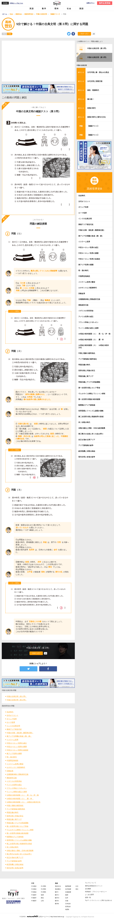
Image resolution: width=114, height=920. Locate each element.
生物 (66, 901)
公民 (42, 901)
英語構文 (58, 889)
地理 (42, 895)
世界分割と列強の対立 (15, 816)
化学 (66, 898)
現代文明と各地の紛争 (15, 868)
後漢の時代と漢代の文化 (96, 117)
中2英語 (33, 889)
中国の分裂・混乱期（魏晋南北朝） (20, 733)
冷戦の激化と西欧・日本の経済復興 (20, 850)
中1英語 (33, 886)
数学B (57, 903)
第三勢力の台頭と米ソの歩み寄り (19, 854)
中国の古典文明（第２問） (17, 700)
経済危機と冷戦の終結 (15, 864)
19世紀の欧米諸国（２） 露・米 (20, 798)
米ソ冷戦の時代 (12, 847)
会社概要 (88, 889)
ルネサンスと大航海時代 (16, 767)
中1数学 (33, 895)
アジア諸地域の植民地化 (16, 809)
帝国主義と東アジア (14, 819)
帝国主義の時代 (12, 812)
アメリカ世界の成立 (14, 785)
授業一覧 (88, 897)
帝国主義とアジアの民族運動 (17, 823)
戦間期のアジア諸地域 (15, 837)
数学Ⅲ (57, 898)
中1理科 (43, 886)
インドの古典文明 (13, 726)
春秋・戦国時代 (93, 90)
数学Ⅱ (57, 895)
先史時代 (10, 712)
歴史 (42, 898)
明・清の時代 (12, 757)
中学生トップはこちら (16, 3)
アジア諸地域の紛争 (14, 861)
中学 (32, 883)
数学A (57, 901)
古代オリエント (12, 715)
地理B (67, 909)
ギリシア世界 (12, 719)
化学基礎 (68, 889)
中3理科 (43, 892)
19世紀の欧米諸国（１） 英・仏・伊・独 (23, 795)
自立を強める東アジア (15, 857)
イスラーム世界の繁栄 (15, 764)
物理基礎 (68, 886)
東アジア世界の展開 (14, 753)
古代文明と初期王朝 (94, 81)
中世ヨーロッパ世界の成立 (17, 743)
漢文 (76, 889)
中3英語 (33, 892)
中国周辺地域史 (12, 760)
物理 (66, 895)
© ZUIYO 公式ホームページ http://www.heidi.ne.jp (42, 916)
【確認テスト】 (93, 126)
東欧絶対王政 (12, 778)
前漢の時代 (91, 108)
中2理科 (43, 889)
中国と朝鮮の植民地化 (15, 805)
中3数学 (33, 901)
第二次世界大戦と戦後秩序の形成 (19, 844)
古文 (76, 886)
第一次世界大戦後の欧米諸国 (17, 833)
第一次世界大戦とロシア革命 (17, 826)
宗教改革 (10, 771)
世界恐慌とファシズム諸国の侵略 (19, 840)
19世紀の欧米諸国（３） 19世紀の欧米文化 (23, 802)
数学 (44, 9)
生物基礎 (68, 892)
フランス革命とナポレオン (17, 788)
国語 (81, 9)
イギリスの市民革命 (14, 781)
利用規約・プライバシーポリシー (96, 892)
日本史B (68, 903)
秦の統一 (90, 99)
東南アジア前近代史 (14, 729)
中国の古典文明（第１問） (17, 696)
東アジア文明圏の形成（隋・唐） (19, 736)
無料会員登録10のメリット (94, 886)
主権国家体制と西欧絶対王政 (17, 774)
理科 (56, 9)
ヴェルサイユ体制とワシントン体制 (20, 830)
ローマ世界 (11, 722)
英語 (32, 9)
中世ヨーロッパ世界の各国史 (17, 750)
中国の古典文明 (82, 65)
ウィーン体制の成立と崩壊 (17, 792)
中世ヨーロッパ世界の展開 (17, 747)
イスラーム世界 (12, 740)
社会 (69, 9)
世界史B (68, 906)
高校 (56, 883)
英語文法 (58, 886)
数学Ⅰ (57, 892)
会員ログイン (91, 3)
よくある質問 (89, 894)
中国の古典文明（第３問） (97, 57)
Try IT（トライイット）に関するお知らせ (98, 900)
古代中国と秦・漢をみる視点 (98, 72)
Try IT (57, 3)
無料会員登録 (104, 3)
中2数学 (33, 898)
